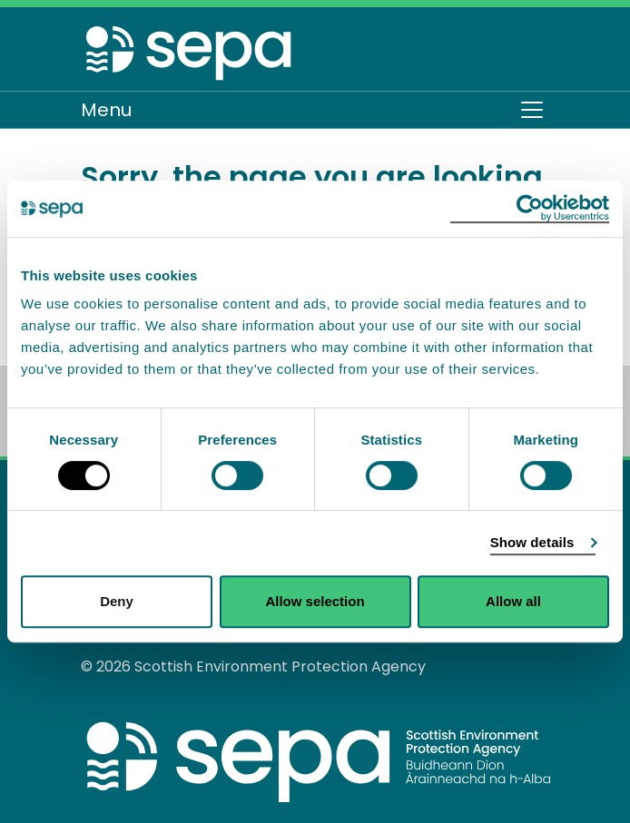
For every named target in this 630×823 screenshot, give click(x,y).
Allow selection (314, 601)
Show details (532, 542)
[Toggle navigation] (532, 109)
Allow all (513, 601)
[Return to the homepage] (190, 52)
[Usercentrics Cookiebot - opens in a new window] (529, 208)
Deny (116, 601)
